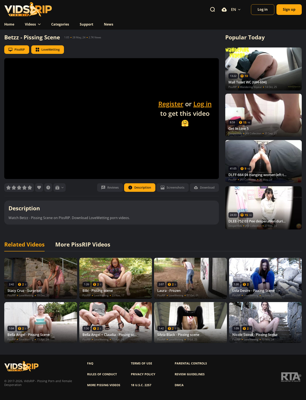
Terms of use (141, 363)
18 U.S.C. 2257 (141, 385)
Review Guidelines (190, 374)
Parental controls (191, 363)
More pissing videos (103, 385)
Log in (202, 103)
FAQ (90, 363)
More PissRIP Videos (82, 244)
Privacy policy (143, 374)
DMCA (179, 385)
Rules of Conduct (102, 374)
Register (170, 103)
